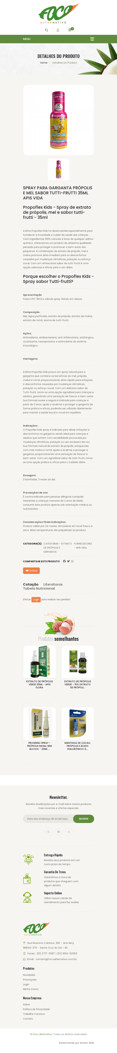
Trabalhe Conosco (34, 1014)
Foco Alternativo (42, 1034)
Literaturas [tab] (53, 584)
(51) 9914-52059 (67, 953)
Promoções (30, 979)
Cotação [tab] (30, 584)
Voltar (31, 571)
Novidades (29, 975)
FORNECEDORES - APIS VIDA (83, 545)
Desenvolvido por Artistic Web (76, 1043)
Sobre (26, 1004)
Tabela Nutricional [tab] (39, 588)
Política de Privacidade (36, 1009)
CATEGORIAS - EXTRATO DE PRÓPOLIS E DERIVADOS (58, 547)
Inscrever (83, 818)
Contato (28, 1018)
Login (36, 599)
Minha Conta (30, 989)
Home (43, 62)
